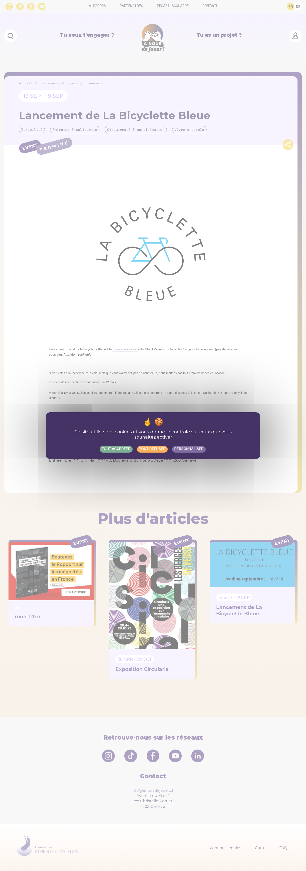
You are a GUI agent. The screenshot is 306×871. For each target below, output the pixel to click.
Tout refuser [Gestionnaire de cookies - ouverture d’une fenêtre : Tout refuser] (152, 449)
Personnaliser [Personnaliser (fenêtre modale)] (189, 449)
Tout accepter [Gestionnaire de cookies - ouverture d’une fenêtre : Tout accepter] (116, 449)
